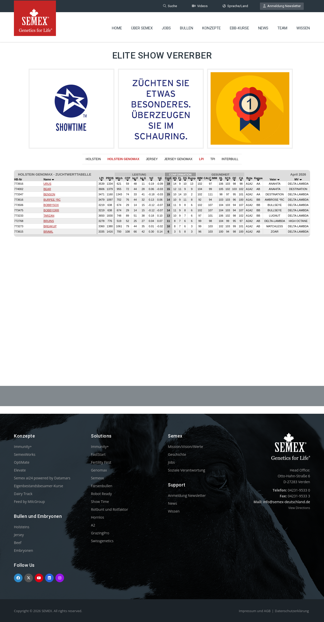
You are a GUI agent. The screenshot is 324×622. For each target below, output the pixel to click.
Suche (170, 6)
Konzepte (211, 26)
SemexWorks (24, 454)
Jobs (166, 26)
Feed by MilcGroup (29, 501)
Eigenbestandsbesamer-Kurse (38, 485)
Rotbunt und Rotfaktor (109, 509)
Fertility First (101, 462)
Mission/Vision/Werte (185, 446)
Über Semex (142, 26)
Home (117, 26)
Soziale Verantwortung (186, 470)
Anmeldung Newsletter (282, 6)
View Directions (299, 508)
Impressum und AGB (255, 611)
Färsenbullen (101, 485)
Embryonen (23, 550)
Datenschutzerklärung (292, 611)
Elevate (20, 470)
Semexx (97, 478)
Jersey (19, 534)
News (263, 26)
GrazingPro (100, 533)
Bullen (186, 26)
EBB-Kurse (239, 26)
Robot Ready (101, 493)
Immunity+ (23, 446)
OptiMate (21, 462)
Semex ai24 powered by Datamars (42, 478)
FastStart (98, 454)
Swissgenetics (102, 540)
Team (282, 26)
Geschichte (177, 454)
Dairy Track (23, 493)
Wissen (303, 26)
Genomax (99, 470)
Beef (17, 542)
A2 (93, 525)
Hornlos (97, 517)
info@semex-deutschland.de (286, 501)
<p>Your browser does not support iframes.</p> (162, 263)
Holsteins (21, 526)
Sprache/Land (235, 6)
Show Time (100, 501)
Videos (200, 6)
